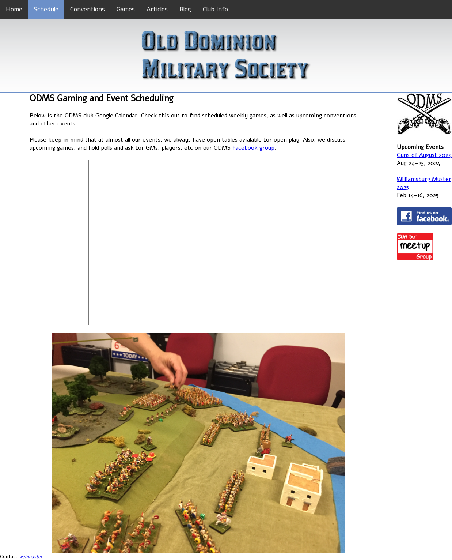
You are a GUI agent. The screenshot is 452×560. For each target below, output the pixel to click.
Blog (185, 9)
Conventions (87, 9)
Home (14, 9)
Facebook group (253, 148)
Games (126, 9)
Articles (157, 9)
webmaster (30, 556)
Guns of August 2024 (424, 155)
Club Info (215, 9)
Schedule (46, 9)
